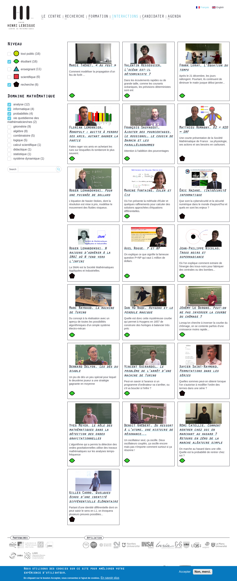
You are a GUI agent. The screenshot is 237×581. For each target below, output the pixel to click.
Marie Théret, (92, 65)
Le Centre (51, 17)
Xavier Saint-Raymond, (198, 371)
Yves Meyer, (90, 432)
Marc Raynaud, (91, 310)
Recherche (74, 17)
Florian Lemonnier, (93, 134)
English (220, 7)
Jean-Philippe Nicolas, (199, 253)
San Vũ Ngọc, (148, 310)
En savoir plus (110, 578)
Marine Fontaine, (147, 193)
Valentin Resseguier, (142, 70)
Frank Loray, (203, 68)
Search (12, 169)
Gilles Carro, (93, 498)
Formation (98, 17)
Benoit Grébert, (148, 430)
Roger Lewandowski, (90, 193)
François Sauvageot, (148, 136)
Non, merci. (203, 571)
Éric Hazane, (202, 193)
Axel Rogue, (142, 248)
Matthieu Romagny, (203, 130)
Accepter (185, 571)
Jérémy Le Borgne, (202, 313)
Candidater (153, 17)
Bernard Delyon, (93, 369)
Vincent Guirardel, (147, 371)
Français (205, 7)
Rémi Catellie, (200, 434)
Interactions (125, 17)
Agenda (174, 17)
